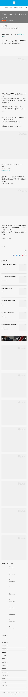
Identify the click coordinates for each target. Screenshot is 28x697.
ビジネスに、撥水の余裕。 (14, 627)
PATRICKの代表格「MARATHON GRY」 (11, 325)
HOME (6, 7)
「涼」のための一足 (13, 600)
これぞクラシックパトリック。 (15, 607)
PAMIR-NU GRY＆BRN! (7, 288)
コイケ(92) (3, 246)
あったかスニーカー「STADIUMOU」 (10, 276)
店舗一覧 (16, 7)
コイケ (3, 20)
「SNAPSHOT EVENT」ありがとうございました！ (13, 264)
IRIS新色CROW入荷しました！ (8, 301)
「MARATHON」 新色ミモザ (15, 587)
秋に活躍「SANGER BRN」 (8, 313)
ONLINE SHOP (5, 170)
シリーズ (21, 7)
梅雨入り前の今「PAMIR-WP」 (15, 580)
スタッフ (11, 7)
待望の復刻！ (11, 566)
